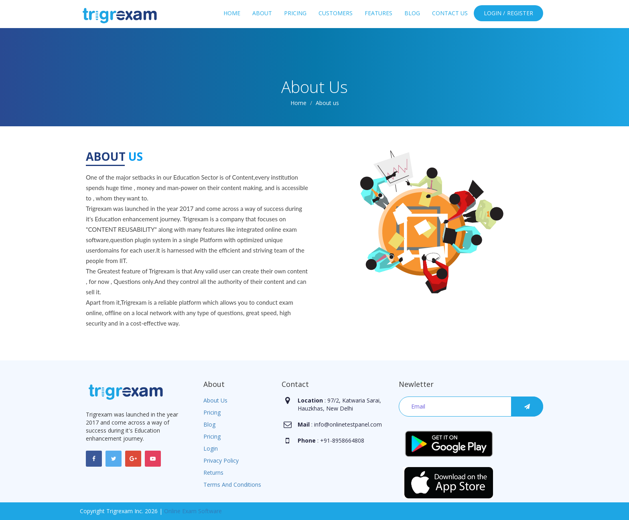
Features (378, 13)
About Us (215, 400)
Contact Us (450, 13)
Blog (412, 13)
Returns (213, 472)
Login (210, 448)
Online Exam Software (193, 511)
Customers (336, 13)
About (262, 13)
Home (231, 13)
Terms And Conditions (232, 484)
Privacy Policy (221, 460)
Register (520, 13)
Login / (494, 13)
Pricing (295, 13)
